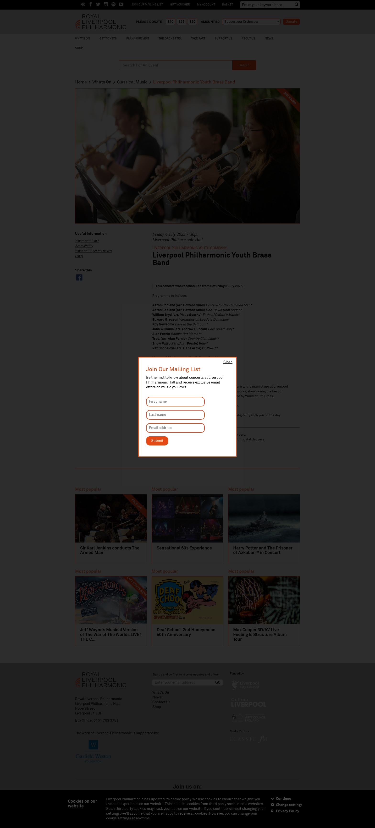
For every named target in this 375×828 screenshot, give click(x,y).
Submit (157, 441)
